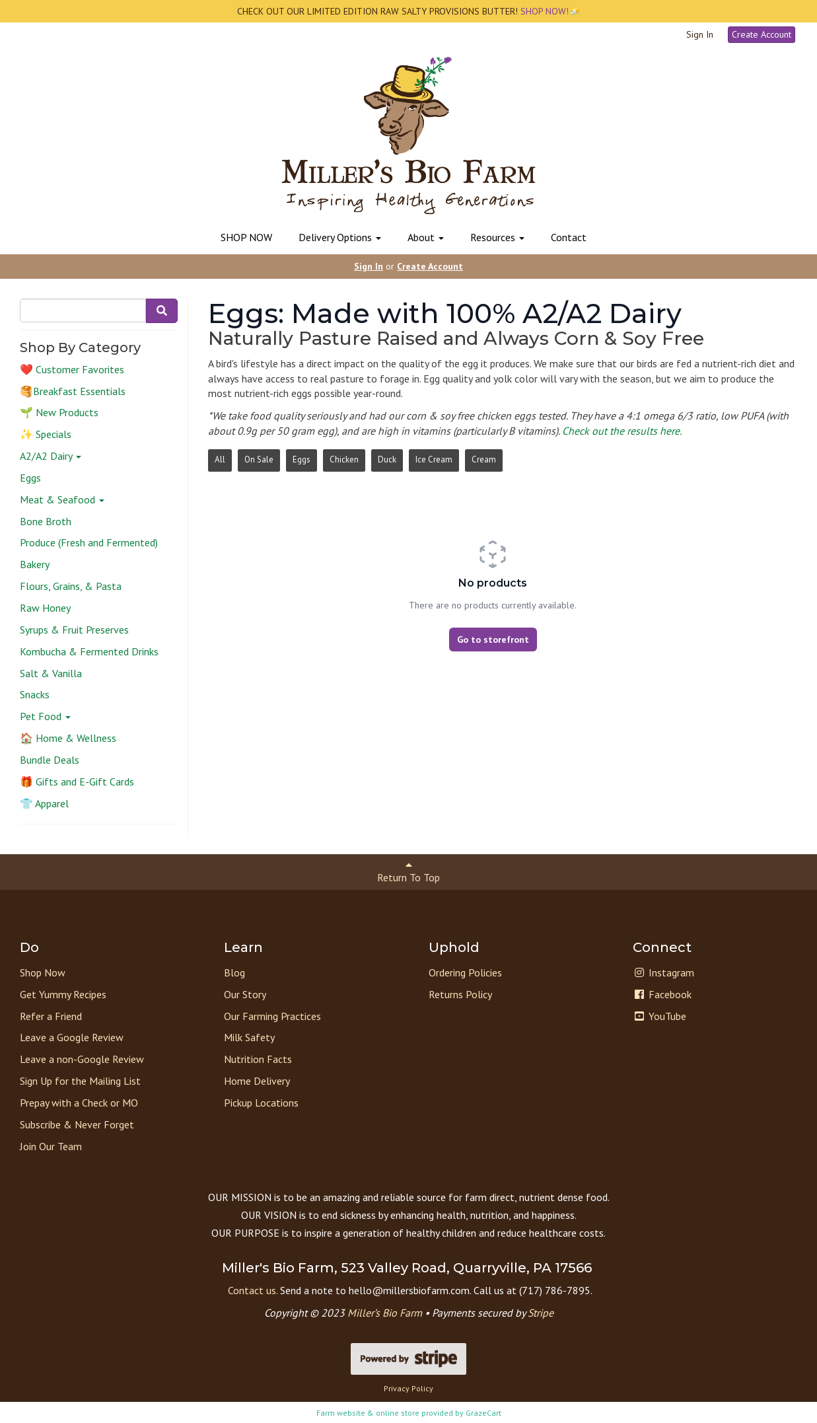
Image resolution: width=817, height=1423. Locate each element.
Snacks (35, 694)
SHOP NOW (246, 237)
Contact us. (252, 1290)
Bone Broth (45, 521)
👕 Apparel (44, 803)
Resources (497, 237)
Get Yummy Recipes (63, 994)
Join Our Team (51, 1146)
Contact (568, 237)
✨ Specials (45, 434)
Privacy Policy (408, 1388)
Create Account (761, 34)
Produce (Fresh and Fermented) (89, 542)
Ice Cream (433, 459)
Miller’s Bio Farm (384, 1312)
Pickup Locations (261, 1102)
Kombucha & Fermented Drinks (89, 651)
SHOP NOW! (543, 11)
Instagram (663, 972)
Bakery (35, 564)
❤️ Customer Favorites (72, 369)
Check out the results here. (622, 430)
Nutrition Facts (258, 1059)
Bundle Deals (49, 759)
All (220, 459)
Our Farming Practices (272, 1016)
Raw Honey (45, 607)
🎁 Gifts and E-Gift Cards (77, 781)
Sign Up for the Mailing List (80, 1080)
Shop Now (42, 972)
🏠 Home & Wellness (68, 738)
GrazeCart (483, 1413)
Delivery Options (340, 237)
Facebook (662, 994)
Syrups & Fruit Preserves (74, 629)
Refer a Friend (51, 1016)
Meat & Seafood (62, 499)
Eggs (30, 477)
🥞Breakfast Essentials (72, 391)
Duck (387, 459)
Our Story (245, 994)
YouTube (659, 1016)
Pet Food (45, 716)
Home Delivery (257, 1080)
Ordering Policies (465, 972)
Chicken (344, 459)
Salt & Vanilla (51, 673)
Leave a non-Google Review (82, 1059)
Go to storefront (493, 639)
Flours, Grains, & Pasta (71, 586)
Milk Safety (249, 1037)
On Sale (258, 459)
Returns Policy (460, 994)
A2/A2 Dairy (50, 455)
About (426, 237)
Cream (484, 459)
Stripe (540, 1312)
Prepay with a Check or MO (79, 1102)
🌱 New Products (59, 412)
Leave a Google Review (72, 1037)
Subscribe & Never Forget (77, 1124)
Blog (234, 972)
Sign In (699, 34)
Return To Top (408, 871)
